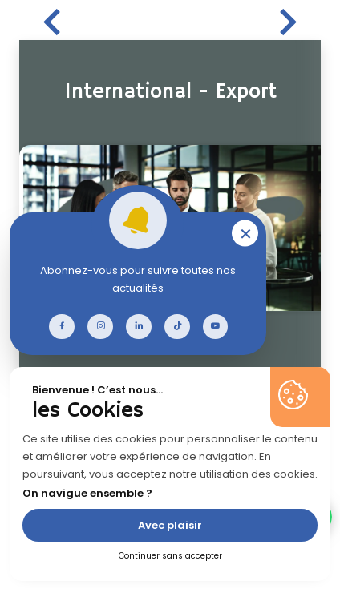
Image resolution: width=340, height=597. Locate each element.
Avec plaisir (170, 525)
